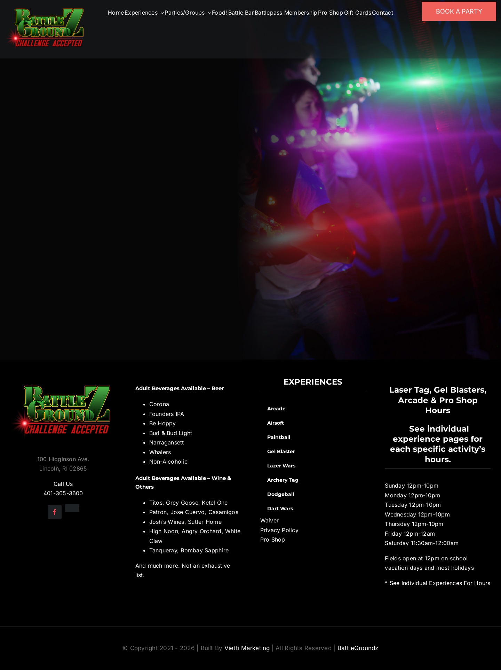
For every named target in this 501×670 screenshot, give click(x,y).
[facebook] (55, 512)
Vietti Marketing (247, 648)
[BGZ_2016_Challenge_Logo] (63, 379)
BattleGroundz (358, 648)
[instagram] (72, 508)
